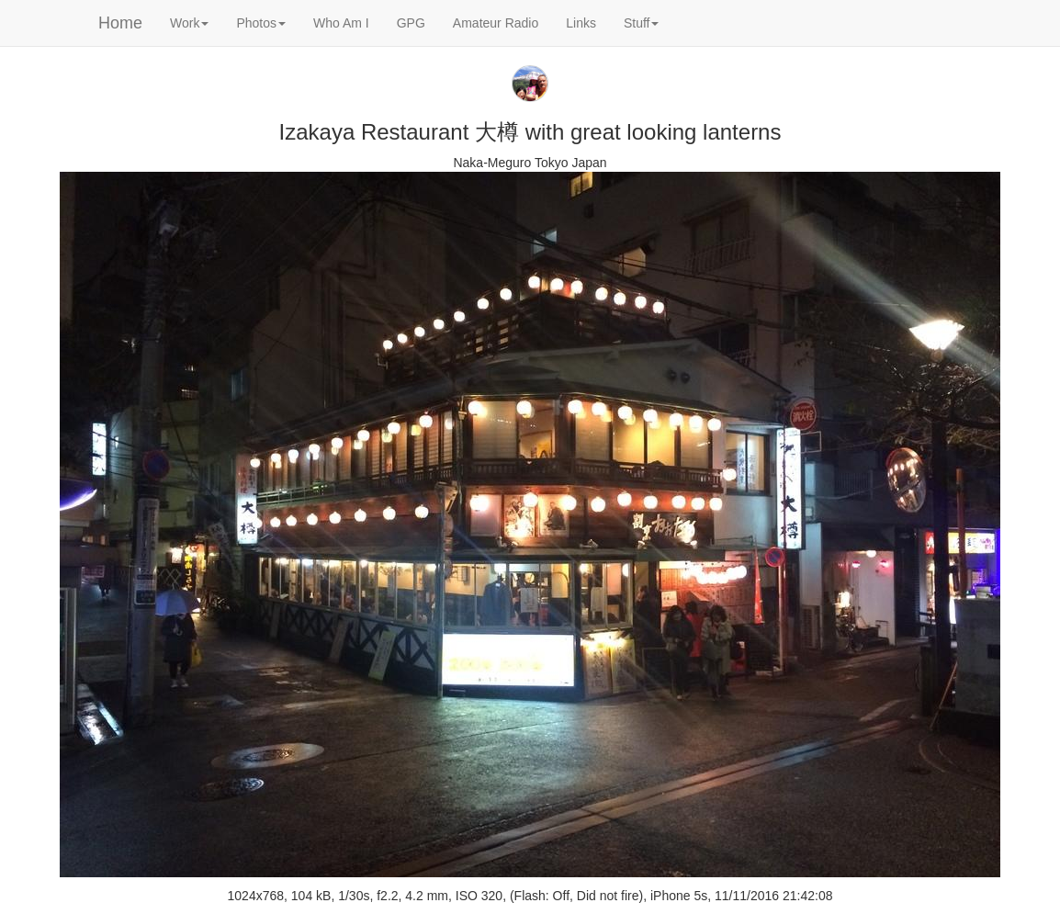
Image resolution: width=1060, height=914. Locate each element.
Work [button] (189, 23)
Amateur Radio (495, 23)
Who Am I (341, 23)
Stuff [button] (642, 23)
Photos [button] (261, 23)
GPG (411, 23)
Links (581, 23)
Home (120, 23)
